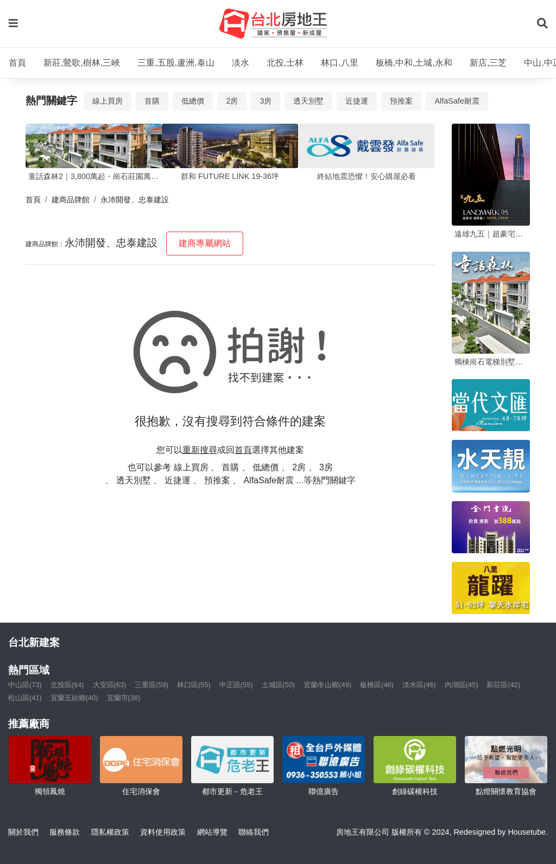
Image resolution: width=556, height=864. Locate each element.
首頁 (17, 62)
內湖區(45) (461, 685)
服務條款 (64, 832)
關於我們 (23, 832)
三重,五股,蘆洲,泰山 (175, 62)
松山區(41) (25, 698)
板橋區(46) (377, 685)
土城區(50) (278, 685)
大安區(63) (110, 685)
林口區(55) (194, 685)
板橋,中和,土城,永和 (414, 62)
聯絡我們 (253, 832)
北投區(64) (67, 685)
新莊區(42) (503, 685)
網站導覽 (212, 832)
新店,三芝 (488, 62)
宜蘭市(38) (124, 698)
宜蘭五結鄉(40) (74, 698)
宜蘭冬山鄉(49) (327, 685)
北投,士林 (285, 62)
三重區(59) (151, 685)
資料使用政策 (163, 832)
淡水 (240, 62)
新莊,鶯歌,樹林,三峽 (81, 62)
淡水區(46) (419, 685)
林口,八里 (339, 62)
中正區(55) (236, 685)
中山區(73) (25, 685)
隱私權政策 (110, 832)
